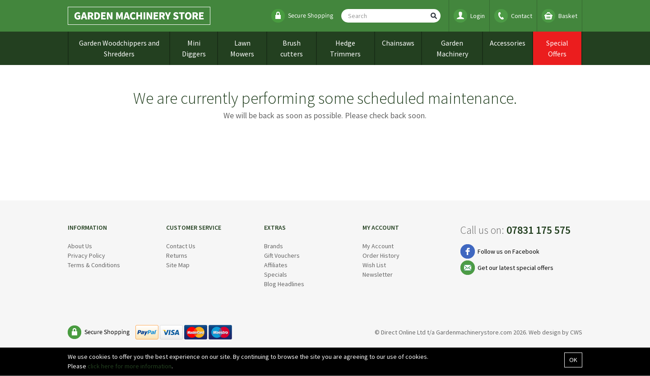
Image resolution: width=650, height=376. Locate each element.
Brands (273, 246)
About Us (80, 246)
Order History (380, 255)
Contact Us (180, 246)
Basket (567, 16)
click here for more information (130, 366)
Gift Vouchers (282, 255)
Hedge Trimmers (345, 48)
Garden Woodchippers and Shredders (119, 48)
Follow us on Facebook (508, 251)
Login (477, 16)
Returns (176, 255)
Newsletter (377, 274)
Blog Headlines (284, 284)
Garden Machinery (452, 48)
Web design (545, 332)
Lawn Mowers (242, 48)
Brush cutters (291, 48)
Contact (521, 16)
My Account (378, 246)
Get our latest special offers (515, 268)
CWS (576, 332)
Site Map (178, 265)
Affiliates (276, 265)
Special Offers (557, 48)
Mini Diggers (194, 48)
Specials (275, 274)
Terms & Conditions (94, 265)
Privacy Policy (86, 255)
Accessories (507, 42)
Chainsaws (398, 42)
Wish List (374, 265)
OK (573, 360)
